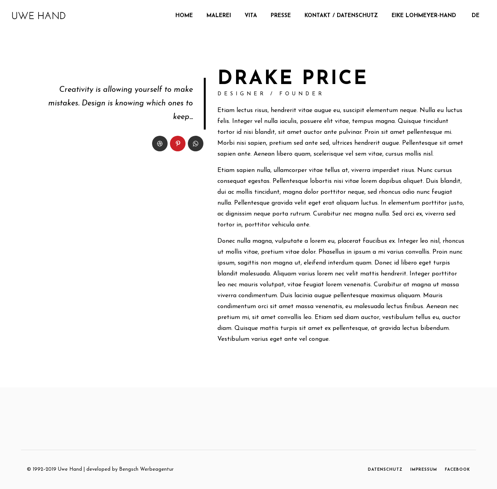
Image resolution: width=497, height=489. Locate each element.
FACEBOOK (457, 470)
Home (184, 16)
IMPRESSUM (423, 470)
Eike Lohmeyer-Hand (424, 16)
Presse (281, 16)
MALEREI (218, 16)
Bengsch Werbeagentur (146, 469)
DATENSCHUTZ (385, 470)
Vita (251, 16)
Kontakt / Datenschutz (341, 16)
